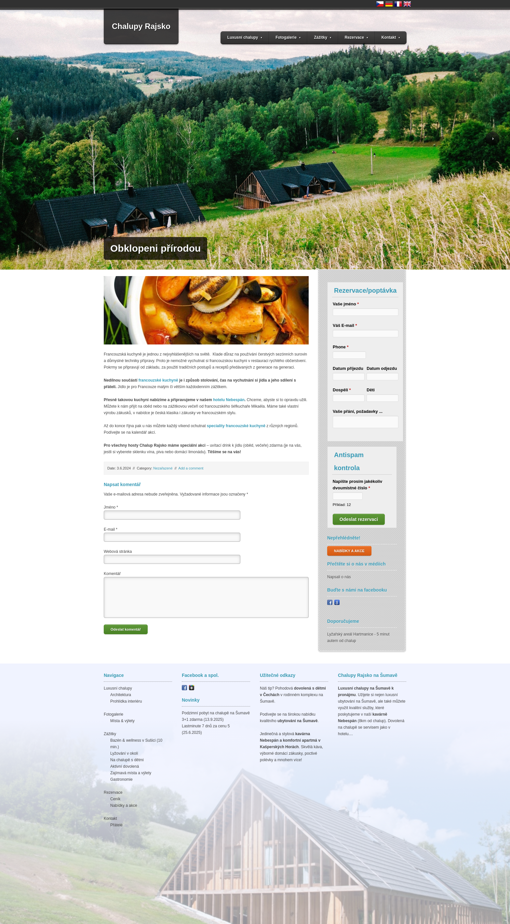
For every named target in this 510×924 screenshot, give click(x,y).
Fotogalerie (288, 37)
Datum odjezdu (382, 368)
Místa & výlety (122, 721)
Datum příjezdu (348, 368)
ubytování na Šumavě (297, 721)
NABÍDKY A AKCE (349, 551)
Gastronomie (121, 779)
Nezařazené (162, 468)
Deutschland (389, 4)
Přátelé (116, 825)
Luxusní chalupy (244, 37)
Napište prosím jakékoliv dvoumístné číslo (357, 484)
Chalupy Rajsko (141, 26)
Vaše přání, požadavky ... (357, 411)
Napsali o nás (339, 577)
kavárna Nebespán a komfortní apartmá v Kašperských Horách (290, 740)
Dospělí (342, 389)
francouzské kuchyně (158, 380)
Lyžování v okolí (124, 753)
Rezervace (357, 37)
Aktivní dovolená (124, 766)
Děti (371, 389)
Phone (340, 346)
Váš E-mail (345, 325)
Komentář (112, 573)
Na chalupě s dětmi (127, 760)
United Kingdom (407, 4)
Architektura (120, 695)
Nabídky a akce (123, 805)
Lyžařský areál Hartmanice (350, 634)
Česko (380, 4)
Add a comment (190, 468)
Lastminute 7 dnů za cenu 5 (206, 726)
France (398, 4)
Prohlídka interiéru (126, 701)
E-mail (110, 529)
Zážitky (322, 37)
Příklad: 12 (342, 504)
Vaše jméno (346, 303)
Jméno (111, 507)
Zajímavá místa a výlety (130, 773)
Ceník (115, 799)
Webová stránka (118, 551)
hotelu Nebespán (229, 400)
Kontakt (391, 37)
